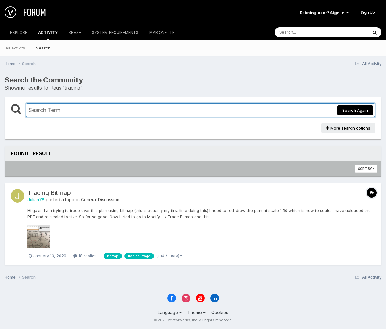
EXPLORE (18, 32)
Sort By (366, 168)
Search (43, 48)
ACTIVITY (48, 35)
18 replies (84, 255)
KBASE (75, 32)
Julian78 (36, 199)
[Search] (305, 32)
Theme (197, 312)
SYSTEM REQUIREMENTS (115, 32)
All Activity (15, 48)
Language (170, 312)
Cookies (219, 312)
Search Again (355, 110)
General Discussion (100, 199)
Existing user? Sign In (324, 12)
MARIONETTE (161, 32)
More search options (348, 128)
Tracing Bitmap (49, 192)
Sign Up (368, 12)
